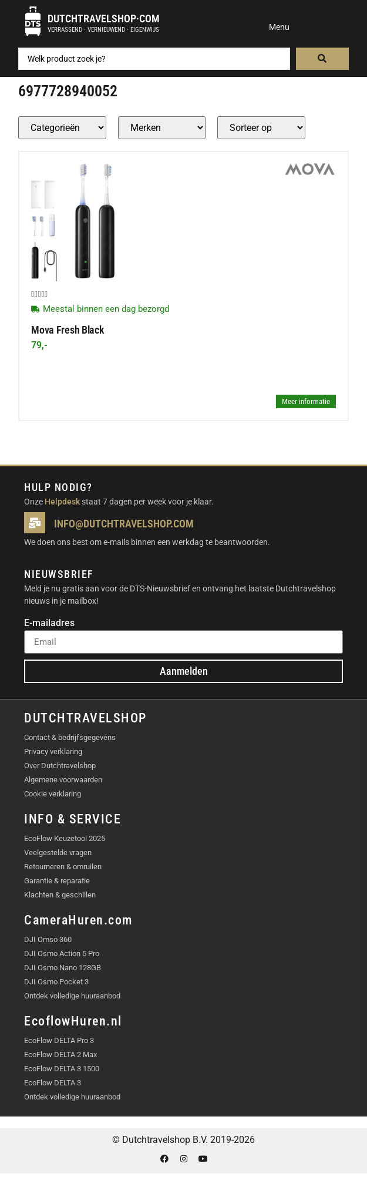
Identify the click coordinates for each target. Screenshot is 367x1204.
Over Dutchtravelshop (60, 765)
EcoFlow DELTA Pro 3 (59, 1040)
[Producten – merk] (162, 127)
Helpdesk (62, 501)
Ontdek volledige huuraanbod (72, 995)
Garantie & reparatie (57, 880)
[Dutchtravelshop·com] (33, 21)
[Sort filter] (261, 127)
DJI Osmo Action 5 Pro (61, 953)
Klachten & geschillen (60, 894)
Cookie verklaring (52, 793)
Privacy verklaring (53, 751)
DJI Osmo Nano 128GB (62, 967)
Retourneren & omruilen (63, 866)
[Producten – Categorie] (62, 127)
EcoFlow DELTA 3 (52, 1082)
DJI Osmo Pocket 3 (56, 981)
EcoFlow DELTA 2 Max (60, 1054)
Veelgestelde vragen (58, 852)
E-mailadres (49, 623)
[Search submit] (322, 59)
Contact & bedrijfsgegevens (70, 737)
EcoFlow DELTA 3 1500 (61, 1068)
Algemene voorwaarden (63, 779)
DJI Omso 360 (48, 939)
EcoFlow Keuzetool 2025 (64, 838)
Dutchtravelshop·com (104, 18)
